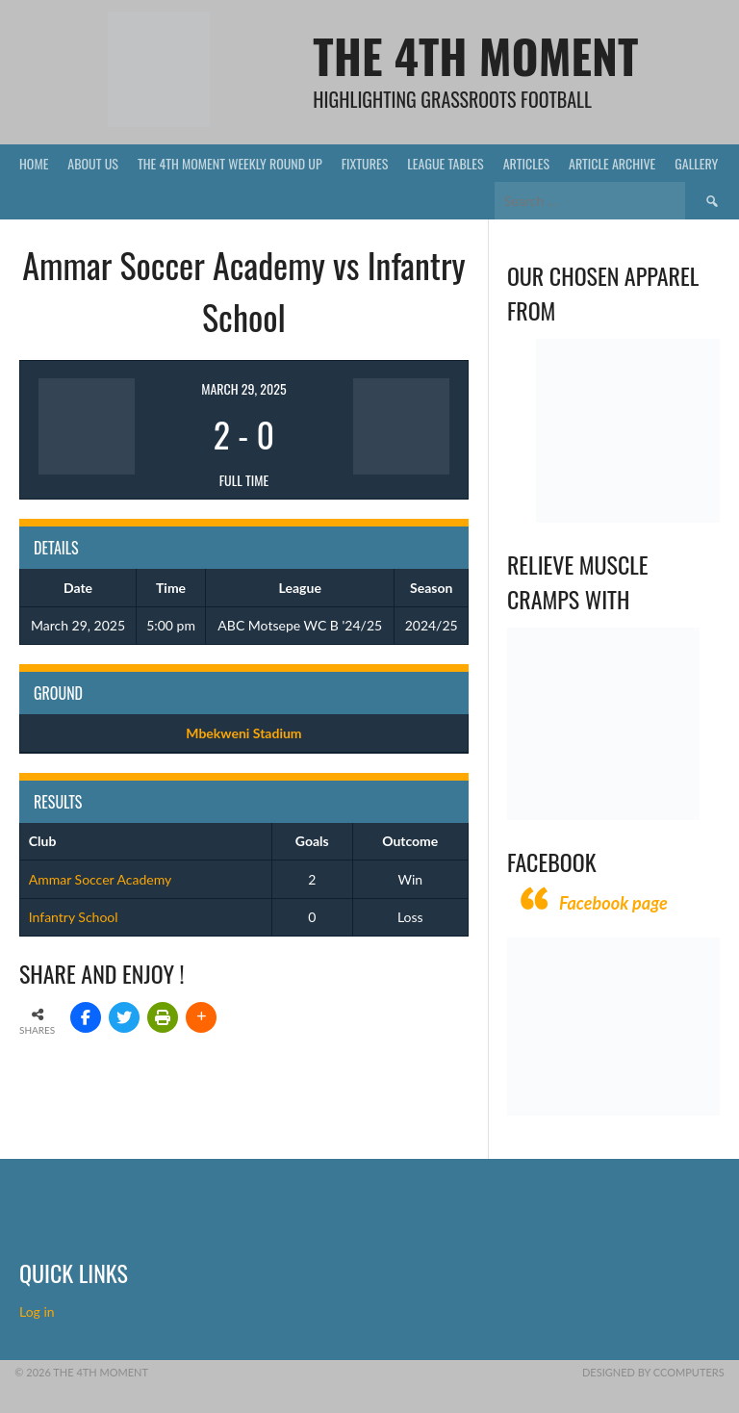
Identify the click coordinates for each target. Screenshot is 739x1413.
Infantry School (73, 917)
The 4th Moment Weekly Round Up (230, 163)
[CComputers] (613, 1110)
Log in (38, 1311)
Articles (526, 163)
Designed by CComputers (653, 1372)
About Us (92, 163)
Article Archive (612, 163)
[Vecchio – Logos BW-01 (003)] (628, 517)
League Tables (445, 163)
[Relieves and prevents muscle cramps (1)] (603, 815)
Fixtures (365, 163)
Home (33, 163)
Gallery (696, 163)
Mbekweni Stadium (243, 733)
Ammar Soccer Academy (100, 879)
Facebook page (613, 902)
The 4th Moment (475, 55)
